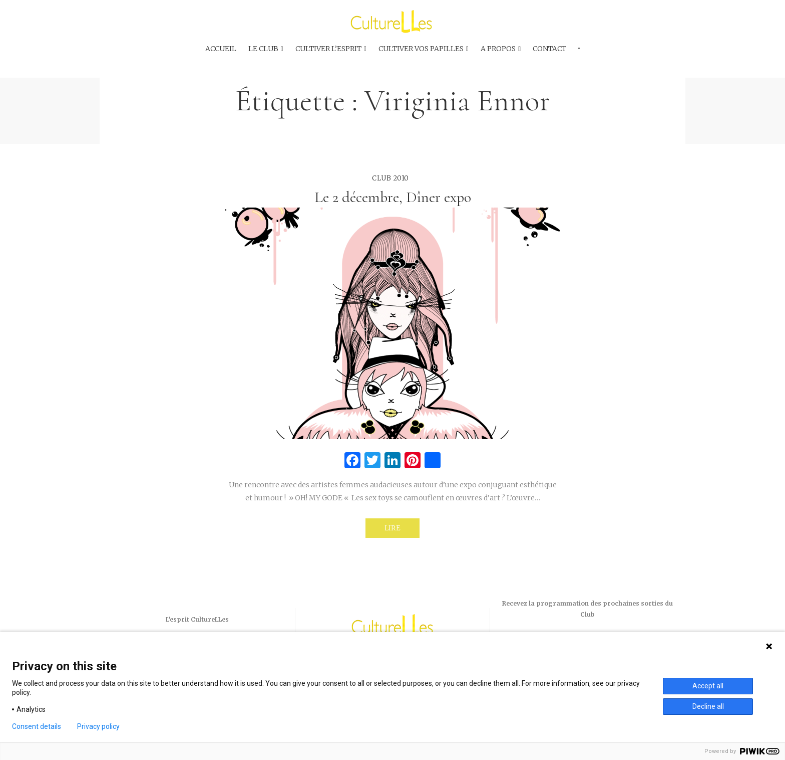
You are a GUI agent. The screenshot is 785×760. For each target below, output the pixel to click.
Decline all (708, 706)
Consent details (36, 726)
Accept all (707, 686)
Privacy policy (98, 726)
